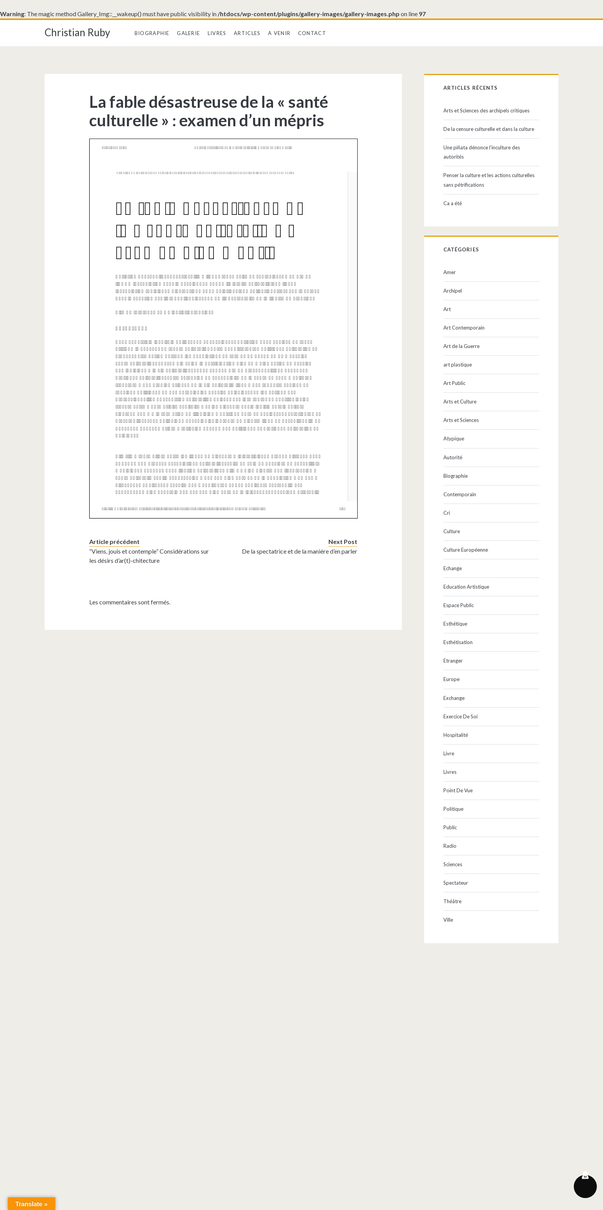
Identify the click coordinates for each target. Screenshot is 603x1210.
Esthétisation (458, 642)
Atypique (453, 438)
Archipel (452, 291)
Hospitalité (455, 735)
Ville (448, 920)
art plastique (457, 364)
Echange (452, 568)
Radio (449, 846)
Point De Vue (458, 790)
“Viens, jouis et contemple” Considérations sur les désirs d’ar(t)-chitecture (149, 555)
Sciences (452, 864)
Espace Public (458, 605)
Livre (448, 753)
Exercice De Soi (460, 716)
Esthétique (455, 624)
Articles (247, 33)
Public (450, 827)
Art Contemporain (464, 328)
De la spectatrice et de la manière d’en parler (299, 551)
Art (447, 309)
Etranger (453, 661)
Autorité (452, 457)
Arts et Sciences (461, 420)
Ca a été (452, 203)
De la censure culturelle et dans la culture (488, 129)
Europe (451, 679)
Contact (312, 33)
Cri (446, 513)
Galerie (188, 33)
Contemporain (459, 494)
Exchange (454, 698)
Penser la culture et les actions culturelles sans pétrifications (489, 179)
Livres (217, 33)
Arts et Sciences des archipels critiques (486, 110)
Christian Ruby (77, 32)
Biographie (152, 33)
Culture (451, 531)
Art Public (454, 383)
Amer (449, 272)
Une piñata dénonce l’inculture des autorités (481, 152)
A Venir (279, 33)
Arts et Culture (459, 401)
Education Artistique (466, 587)
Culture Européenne (465, 550)
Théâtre (452, 901)
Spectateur (455, 883)
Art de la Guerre (461, 346)
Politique (453, 809)
